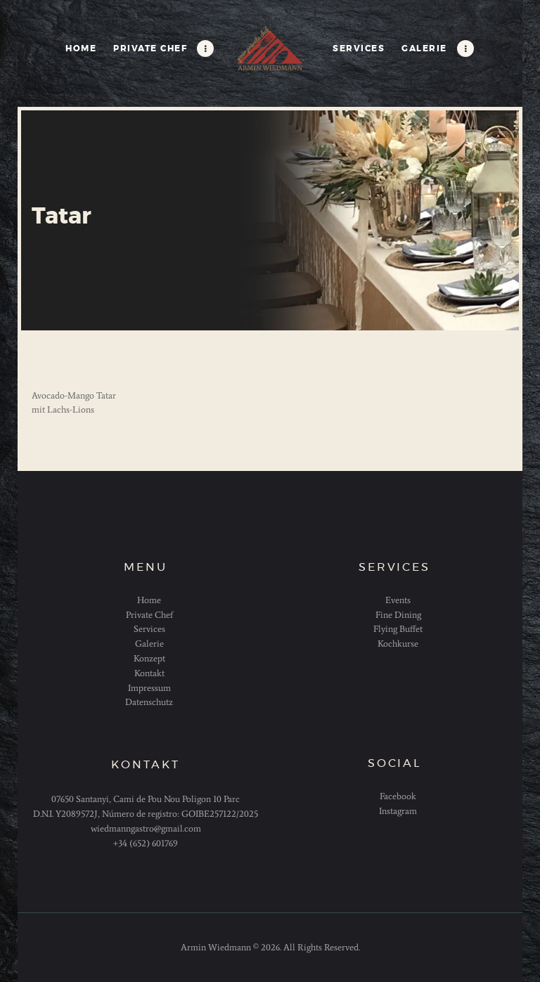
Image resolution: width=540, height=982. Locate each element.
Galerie (149, 643)
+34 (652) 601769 (145, 843)
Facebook (398, 796)
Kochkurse (398, 643)
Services (149, 629)
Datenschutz (149, 702)
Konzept (149, 658)
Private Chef (149, 614)
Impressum (149, 688)
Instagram (398, 811)
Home (149, 600)
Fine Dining (398, 614)
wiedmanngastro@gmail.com (146, 828)
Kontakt (149, 673)
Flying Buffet (398, 629)
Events (398, 600)
